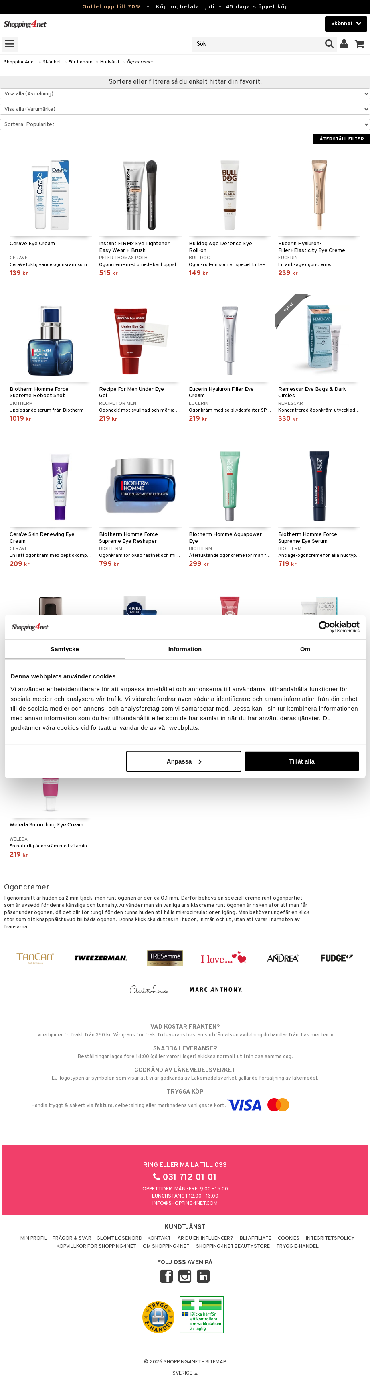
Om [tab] (305, 649)
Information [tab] (185, 649)
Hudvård (109, 62)
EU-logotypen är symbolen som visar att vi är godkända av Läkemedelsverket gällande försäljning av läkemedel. (185, 1074)
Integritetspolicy (330, 1238)
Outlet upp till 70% (111, 7)
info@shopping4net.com (185, 1203)
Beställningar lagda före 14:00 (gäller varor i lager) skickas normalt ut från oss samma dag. (185, 1052)
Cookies (288, 1238)
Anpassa (184, 760)
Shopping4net (19, 62)
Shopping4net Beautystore (233, 1246)
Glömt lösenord (119, 1238)
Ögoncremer (140, 62)
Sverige (185, 1373)
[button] (360, 44)
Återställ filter (341, 139)
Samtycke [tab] (65, 649)
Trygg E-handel (297, 1246)
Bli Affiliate (255, 1238)
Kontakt (159, 1238)
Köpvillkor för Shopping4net (96, 1246)
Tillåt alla (302, 760)
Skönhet (52, 62)
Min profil (33, 1238)
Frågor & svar (72, 1238)
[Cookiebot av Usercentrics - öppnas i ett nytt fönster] (324, 627)
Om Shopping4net (166, 1246)
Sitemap (215, 1362)
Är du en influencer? (205, 1238)
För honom (81, 62)
